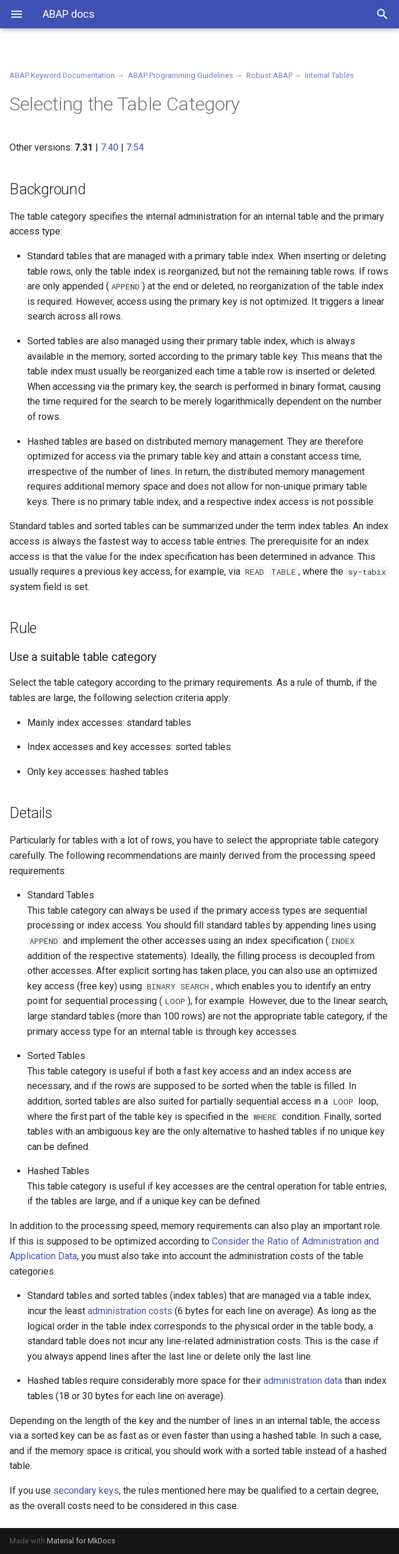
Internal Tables (329, 75)
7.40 (109, 147)
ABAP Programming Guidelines (180, 75)
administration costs (130, 1311)
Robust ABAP (269, 75)
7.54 (135, 147)
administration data (302, 1380)
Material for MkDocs (81, 1540)
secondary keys (86, 1490)
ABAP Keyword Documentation (62, 75)
